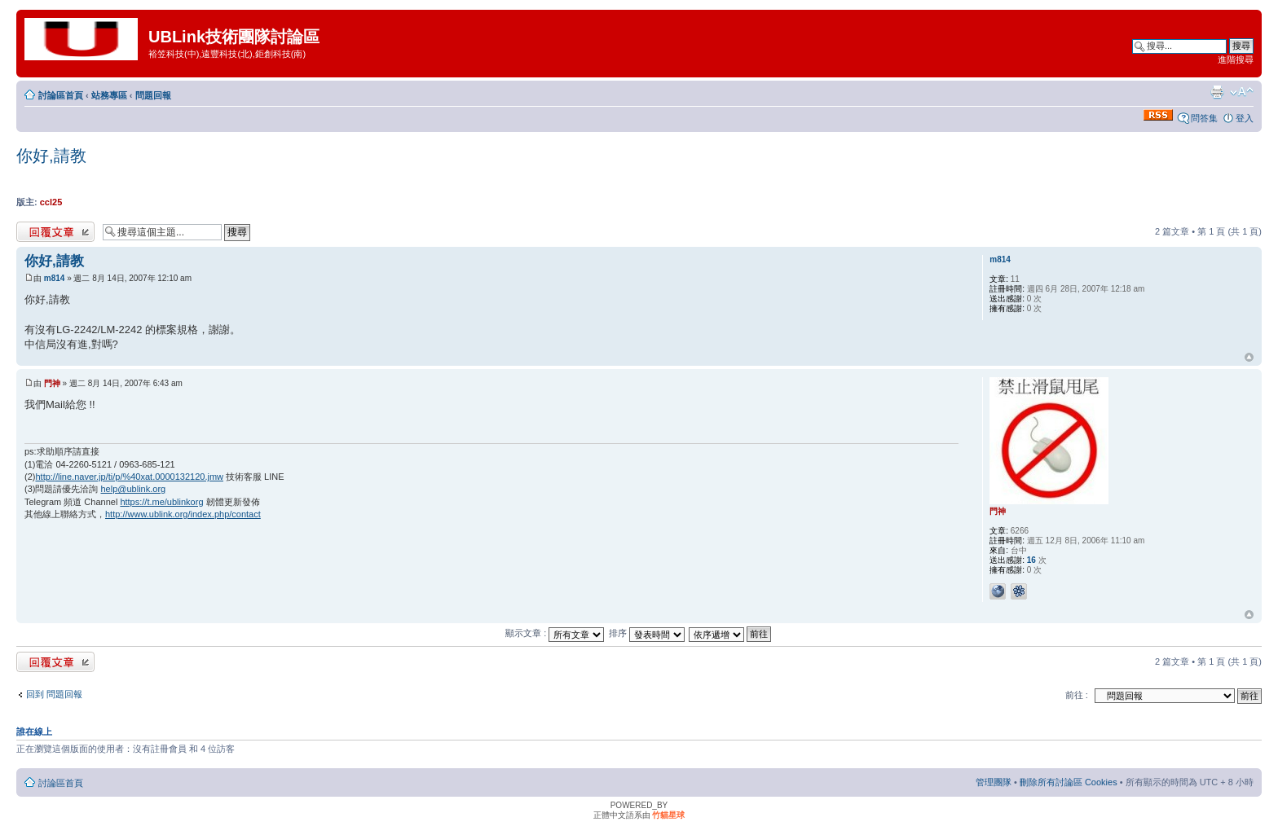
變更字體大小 (1242, 92)
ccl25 (51, 202)
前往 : (1076, 695)
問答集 (1204, 118)
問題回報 (153, 95)
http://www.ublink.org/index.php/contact (183, 514)
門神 (52, 383)
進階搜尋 (1236, 59)
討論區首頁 (60, 95)
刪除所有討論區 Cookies (1068, 782)
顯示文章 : (554, 633)
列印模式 (1217, 92)
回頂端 (1249, 358)
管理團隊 (993, 782)
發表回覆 (55, 232)
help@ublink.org (133, 489)
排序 (647, 633)
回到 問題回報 (54, 694)
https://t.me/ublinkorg (161, 502)
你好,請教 (51, 156)
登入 (1245, 118)
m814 (54, 278)
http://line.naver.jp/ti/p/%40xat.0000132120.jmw (129, 476)
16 (1031, 560)
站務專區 (109, 95)
